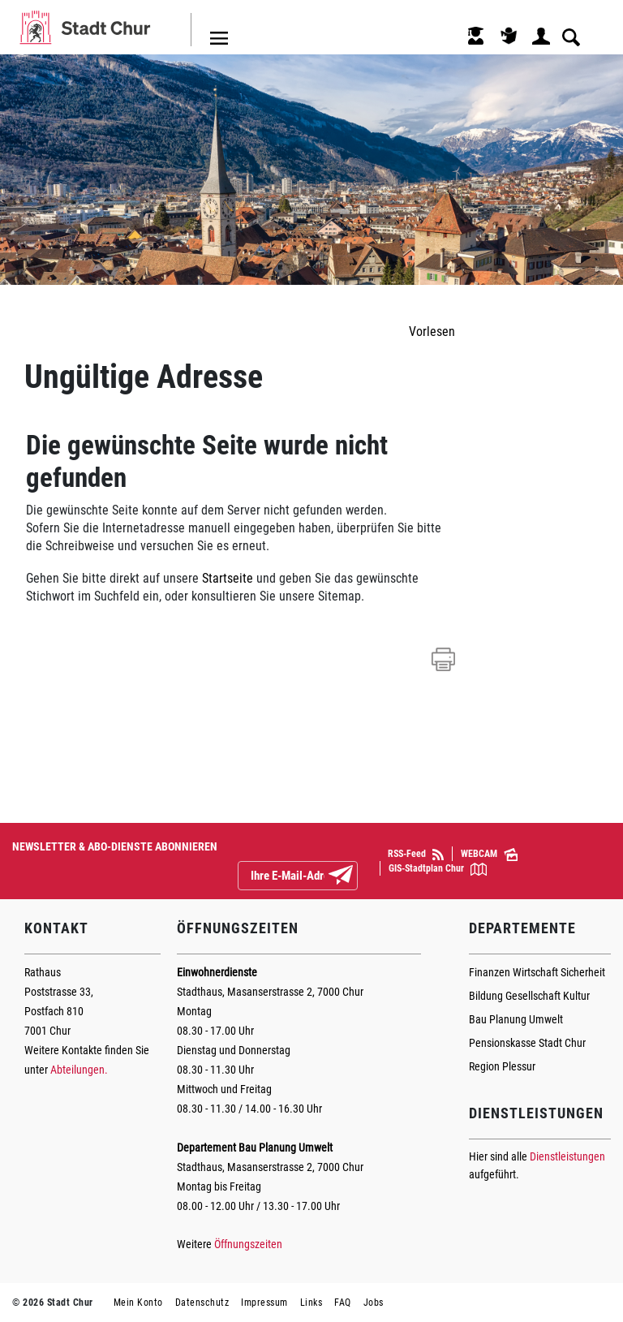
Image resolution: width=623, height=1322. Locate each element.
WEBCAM (489, 854)
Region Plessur (502, 1066)
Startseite (227, 578)
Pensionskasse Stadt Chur (527, 1042)
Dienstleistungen (567, 1156)
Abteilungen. (79, 1069)
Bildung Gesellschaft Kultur (529, 995)
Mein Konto (138, 1302)
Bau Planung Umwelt (516, 1019)
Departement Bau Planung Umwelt (255, 1147)
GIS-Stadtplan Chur (438, 869)
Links (311, 1302)
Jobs (373, 1302)
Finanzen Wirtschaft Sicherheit (537, 972)
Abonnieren (354, 876)
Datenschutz (202, 1302)
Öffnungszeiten (248, 1244)
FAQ (342, 1302)
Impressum (264, 1302)
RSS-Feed (416, 854)
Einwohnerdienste (217, 972)
